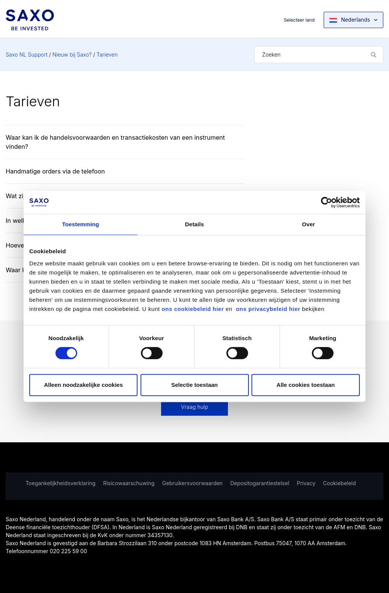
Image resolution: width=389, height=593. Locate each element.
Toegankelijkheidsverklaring (60, 483)
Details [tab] (194, 224)
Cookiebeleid (339, 483)
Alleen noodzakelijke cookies (83, 385)
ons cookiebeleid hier (193, 309)
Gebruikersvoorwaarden (192, 483)
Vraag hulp (194, 407)
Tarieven (107, 54)
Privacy (306, 483)
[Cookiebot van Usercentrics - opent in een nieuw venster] (326, 202)
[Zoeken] (318, 54)
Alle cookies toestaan (306, 385)
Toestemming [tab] (80, 224)
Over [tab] (308, 224)
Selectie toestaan (194, 385)
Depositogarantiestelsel (259, 483)
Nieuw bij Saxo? (72, 54)
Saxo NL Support (26, 54)
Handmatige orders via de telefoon (55, 171)
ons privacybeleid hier (269, 309)
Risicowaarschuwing (128, 483)
